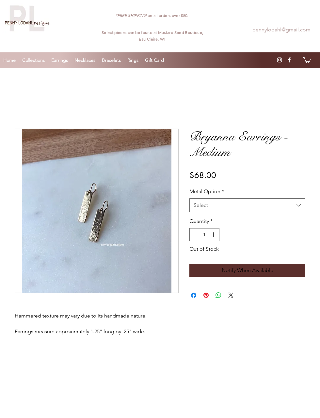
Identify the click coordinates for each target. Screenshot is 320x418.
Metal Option (206, 191)
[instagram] (279, 60)
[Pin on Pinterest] (206, 295)
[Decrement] (195, 234)
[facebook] (289, 60)
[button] (307, 60)
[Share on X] (231, 295)
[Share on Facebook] (194, 295)
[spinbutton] (204, 234)
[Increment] (213, 234)
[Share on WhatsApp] (218, 295)
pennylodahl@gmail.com (281, 30)
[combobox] (247, 205)
